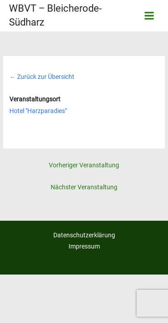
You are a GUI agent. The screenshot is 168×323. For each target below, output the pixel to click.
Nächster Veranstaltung (84, 187)
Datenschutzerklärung (84, 235)
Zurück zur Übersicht (41, 76)
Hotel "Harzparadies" (38, 110)
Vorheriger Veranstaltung (84, 165)
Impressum (84, 246)
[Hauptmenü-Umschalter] (149, 16)
